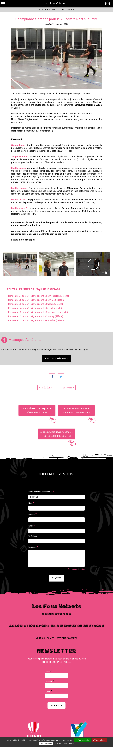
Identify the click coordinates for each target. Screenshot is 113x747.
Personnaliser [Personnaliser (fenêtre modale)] (46, 744)
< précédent (46, 387)
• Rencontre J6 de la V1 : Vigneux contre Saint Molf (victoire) (35, 300)
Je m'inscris (56, 705)
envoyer (56, 578)
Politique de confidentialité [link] (64, 744)
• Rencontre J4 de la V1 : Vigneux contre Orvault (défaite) (34, 308)
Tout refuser (99, 740)
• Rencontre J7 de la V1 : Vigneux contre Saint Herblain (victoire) (37, 296)
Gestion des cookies (67, 638)
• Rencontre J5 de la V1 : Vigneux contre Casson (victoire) (34, 304)
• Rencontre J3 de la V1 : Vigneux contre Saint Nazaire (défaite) (37, 312)
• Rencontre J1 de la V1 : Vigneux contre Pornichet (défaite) (35, 320)
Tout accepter (82, 740)
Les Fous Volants (55, 3)
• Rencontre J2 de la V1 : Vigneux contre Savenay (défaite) (34, 316)
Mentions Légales (45, 638)
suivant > (68, 387)
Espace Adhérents (56, 358)
